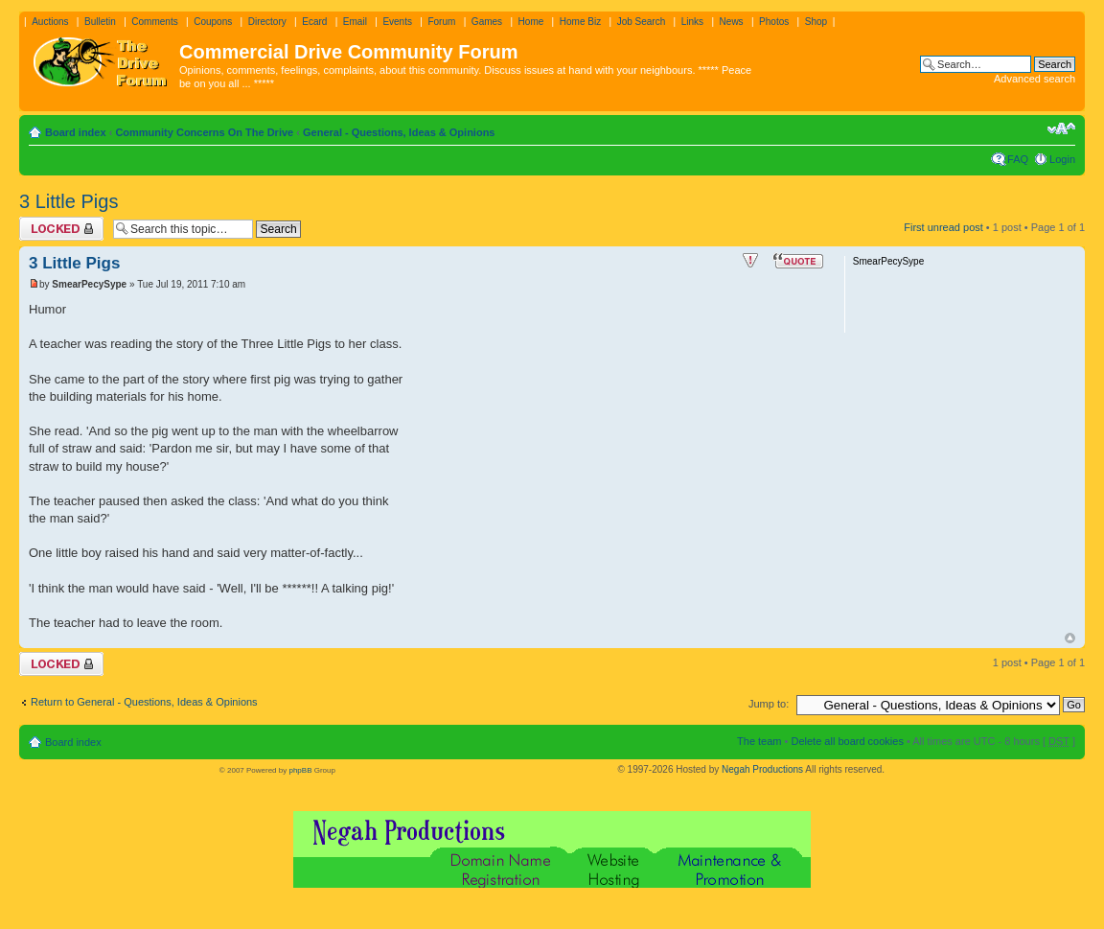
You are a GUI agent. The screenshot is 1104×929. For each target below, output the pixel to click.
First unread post (943, 227)
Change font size (1061, 128)
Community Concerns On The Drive (204, 132)
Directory (267, 21)
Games (487, 21)
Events (397, 21)
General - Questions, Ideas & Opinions (399, 132)
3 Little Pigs (68, 201)
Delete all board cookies (847, 741)
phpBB (299, 770)
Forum (441, 21)
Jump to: (768, 703)
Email (355, 21)
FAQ (1017, 159)
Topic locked (61, 229)
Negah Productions (762, 769)
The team (759, 741)
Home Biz (580, 21)
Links (692, 21)
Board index (75, 132)
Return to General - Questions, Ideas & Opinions (144, 702)
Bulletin (100, 21)
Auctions (50, 21)
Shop (816, 21)
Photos (774, 21)
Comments (154, 21)
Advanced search (1034, 78)
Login (1062, 159)
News (732, 21)
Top (1070, 638)
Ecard (314, 21)
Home (531, 21)
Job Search (641, 21)
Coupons (213, 21)
